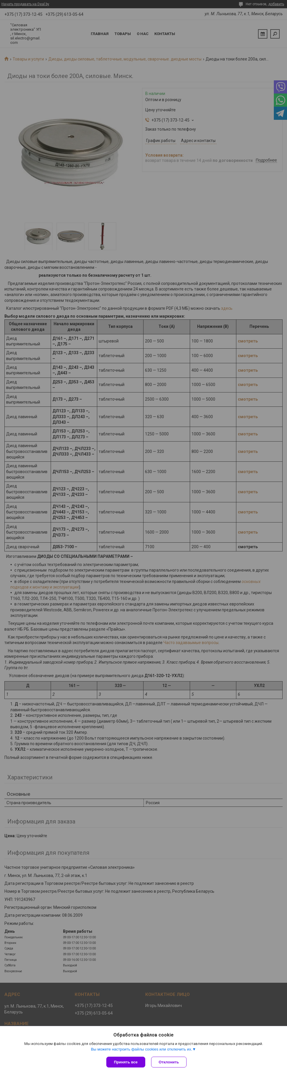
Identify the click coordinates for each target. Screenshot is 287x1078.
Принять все (126, 1062)
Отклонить (169, 1062)
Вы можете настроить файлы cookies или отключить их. (141, 1049)
